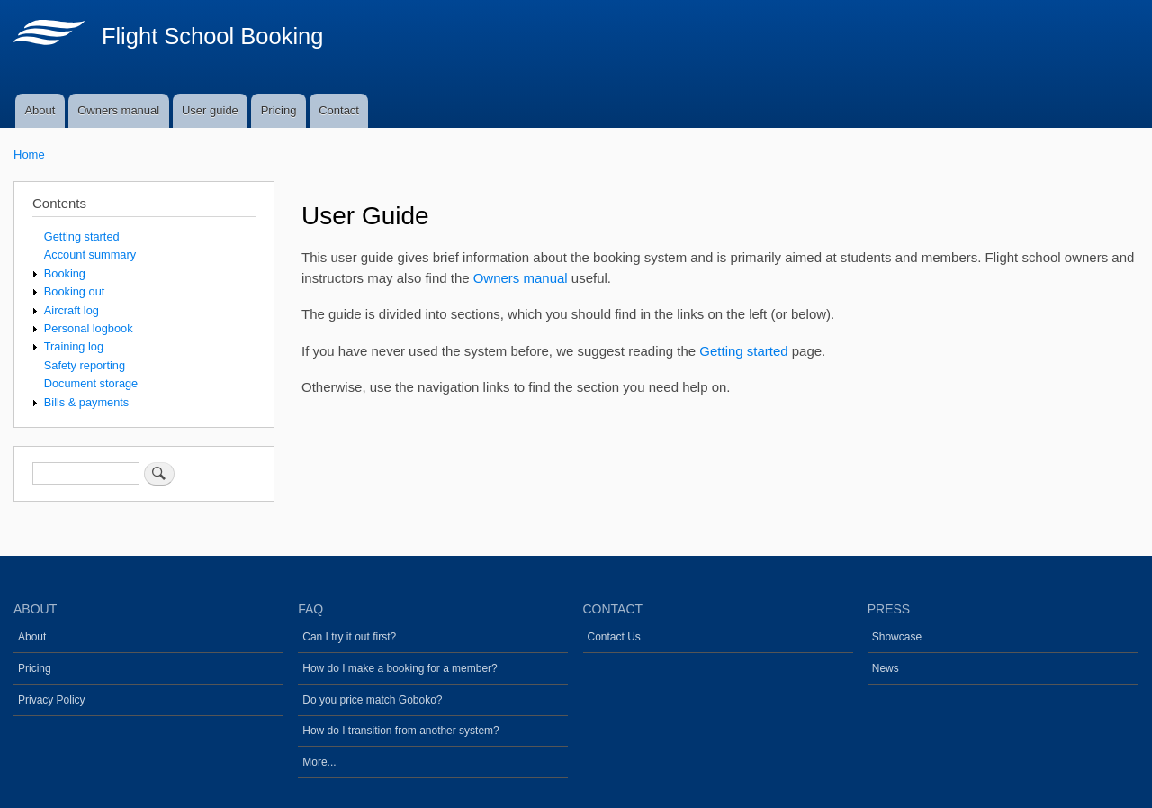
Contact (339, 110)
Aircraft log (71, 310)
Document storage (91, 383)
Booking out (74, 291)
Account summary (90, 254)
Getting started (743, 351)
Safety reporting (84, 365)
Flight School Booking (213, 36)
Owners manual (118, 110)
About (39, 110)
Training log (74, 346)
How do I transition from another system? (400, 730)
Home (29, 154)
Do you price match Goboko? (372, 700)
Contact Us (614, 637)
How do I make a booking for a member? (400, 668)
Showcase (897, 637)
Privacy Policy (52, 700)
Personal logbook (88, 328)
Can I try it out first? (349, 637)
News (885, 668)
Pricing (279, 110)
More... (319, 762)
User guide (210, 110)
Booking (65, 273)
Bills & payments (86, 402)
